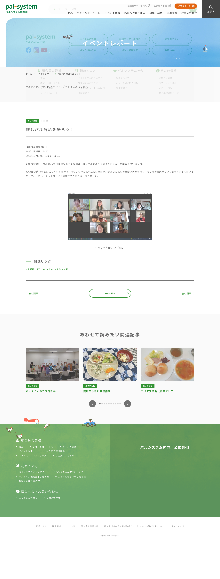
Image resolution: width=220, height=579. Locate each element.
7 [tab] (113, 403)
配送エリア (41, 529)
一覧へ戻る (110, 293)
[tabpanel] (52, 370)
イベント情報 (112, 12)
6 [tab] (111, 403)
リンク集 (71, 529)
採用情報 (172, 12)
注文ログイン (184, 5)
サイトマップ (177, 529)
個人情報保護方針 (89, 529)
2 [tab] (102, 403)
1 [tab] (100, 403)
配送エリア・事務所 (137, 5)
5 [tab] (109, 403)
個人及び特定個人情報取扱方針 (119, 529)
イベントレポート (45, 73)
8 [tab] (115, 403)
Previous (92, 403)
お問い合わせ (189, 12)
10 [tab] (120, 403)
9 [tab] (118, 403)
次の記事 (187, 293)
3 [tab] (104, 403)
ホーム (29, 73)
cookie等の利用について (153, 529)
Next (127, 403)
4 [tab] (106, 403)
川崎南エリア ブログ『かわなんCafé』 (48, 269)
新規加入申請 (160, 5)
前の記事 (33, 293)
